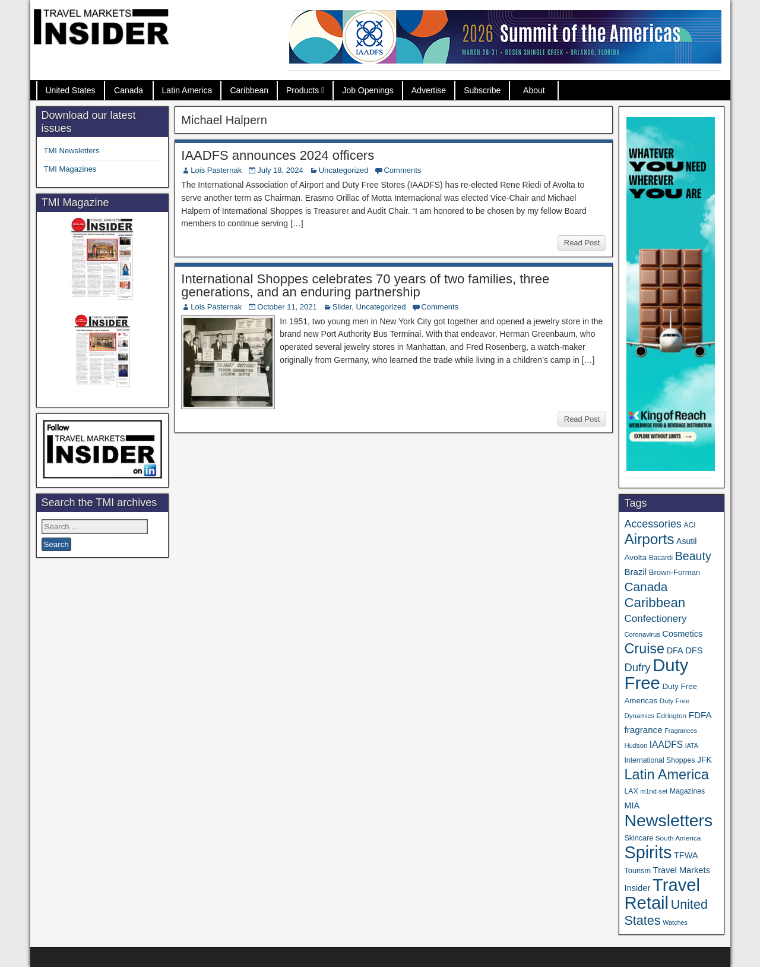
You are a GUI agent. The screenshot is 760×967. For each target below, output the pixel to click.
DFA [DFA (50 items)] (675, 650)
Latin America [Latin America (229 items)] (666, 774)
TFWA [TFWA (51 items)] (686, 855)
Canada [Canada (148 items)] (645, 586)
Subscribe (482, 90)
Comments (402, 170)
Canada (128, 90)
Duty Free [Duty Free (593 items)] (656, 674)
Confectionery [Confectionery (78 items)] (655, 618)
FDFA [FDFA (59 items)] (700, 715)
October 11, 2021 (286, 306)
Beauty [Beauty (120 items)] (693, 555)
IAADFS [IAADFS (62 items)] (666, 745)
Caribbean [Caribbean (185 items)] (654, 602)
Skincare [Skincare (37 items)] (638, 838)
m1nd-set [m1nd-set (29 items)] (653, 791)
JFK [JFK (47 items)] (704, 759)
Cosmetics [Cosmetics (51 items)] (683, 634)
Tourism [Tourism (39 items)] (637, 870)
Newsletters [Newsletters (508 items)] (668, 820)
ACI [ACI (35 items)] (689, 525)
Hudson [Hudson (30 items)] (635, 745)
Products (302, 90)
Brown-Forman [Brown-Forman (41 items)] (674, 572)
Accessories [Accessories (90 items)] (652, 524)
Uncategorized (344, 170)
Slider (342, 306)
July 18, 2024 (280, 170)
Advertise (428, 90)
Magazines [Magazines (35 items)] (687, 791)
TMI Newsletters (72, 150)
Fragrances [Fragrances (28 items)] (680, 730)
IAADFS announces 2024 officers (277, 155)
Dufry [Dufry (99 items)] (637, 667)
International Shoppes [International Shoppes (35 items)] (659, 760)
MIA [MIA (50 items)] (631, 805)
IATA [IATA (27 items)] (691, 745)
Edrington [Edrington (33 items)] (671, 715)
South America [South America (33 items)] (678, 838)
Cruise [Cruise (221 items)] (644, 648)
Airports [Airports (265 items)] (649, 539)
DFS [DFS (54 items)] (694, 650)
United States (71, 90)
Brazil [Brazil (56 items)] (635, 572)
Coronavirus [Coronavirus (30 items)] (642, 634)
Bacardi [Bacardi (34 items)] (661, 558)
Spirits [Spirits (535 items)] (648, 852)
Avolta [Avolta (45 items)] (635, 557)
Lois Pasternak (216, 170)
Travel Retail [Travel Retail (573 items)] (662, 894)
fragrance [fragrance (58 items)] (643, 730)
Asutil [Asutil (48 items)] (686, 541)
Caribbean (249, 90)
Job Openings (367, 90)
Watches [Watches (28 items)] (675, 922)
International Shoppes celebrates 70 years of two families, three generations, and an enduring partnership (365, 285)
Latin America (187, 90)
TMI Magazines (70, 169)
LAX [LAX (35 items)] (631, 791)
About (534, 90)
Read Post (582, 242)
